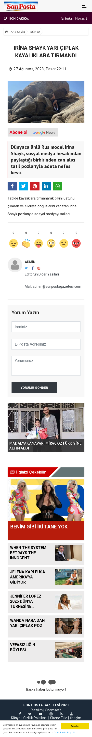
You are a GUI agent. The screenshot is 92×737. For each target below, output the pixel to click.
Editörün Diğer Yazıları (42, 274)
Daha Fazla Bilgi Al (64, 732)
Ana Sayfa (15, 32)
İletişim (75, 718)
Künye (16, 718)
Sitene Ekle (58, 718)
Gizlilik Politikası (35, 718)
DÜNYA (35, 32)
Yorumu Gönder (34, 387)
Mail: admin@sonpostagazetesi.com (53, 286)
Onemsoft (53, 710)
